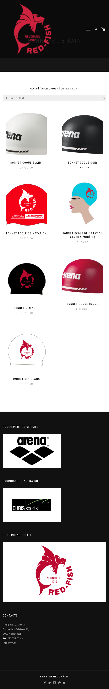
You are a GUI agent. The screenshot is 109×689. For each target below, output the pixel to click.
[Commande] (54, 98)
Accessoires (48, 88)
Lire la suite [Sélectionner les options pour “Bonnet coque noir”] (83, 167)
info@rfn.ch (10, 642)
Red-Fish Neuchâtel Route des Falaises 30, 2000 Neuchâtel (16, 629)
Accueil (34, 88)
